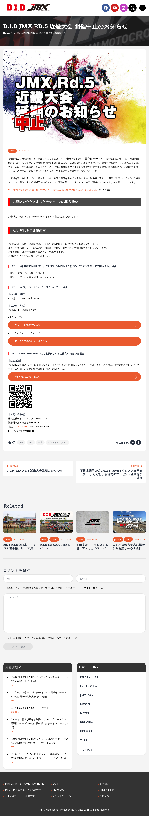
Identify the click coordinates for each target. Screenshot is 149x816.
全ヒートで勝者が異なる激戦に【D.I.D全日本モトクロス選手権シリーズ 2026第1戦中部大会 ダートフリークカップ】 (40, 723)
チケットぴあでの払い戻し (28, 324)
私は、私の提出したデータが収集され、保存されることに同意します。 (43, 638)
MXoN (85, 704)
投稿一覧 (15, 32)
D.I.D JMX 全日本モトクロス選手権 (23, 789)
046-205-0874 (22, 426)
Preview (87, 722)
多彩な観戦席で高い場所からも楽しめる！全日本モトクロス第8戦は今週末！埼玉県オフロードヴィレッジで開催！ (129, 546)
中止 (40, 442)
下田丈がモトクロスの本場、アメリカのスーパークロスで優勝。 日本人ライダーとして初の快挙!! (92, 546)
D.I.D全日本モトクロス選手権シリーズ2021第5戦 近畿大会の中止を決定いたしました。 (53, 189)
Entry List (89, 677)
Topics (86, 749)
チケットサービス (62, 795)
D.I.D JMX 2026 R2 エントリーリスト (30, 708)
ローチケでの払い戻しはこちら (31, 341)
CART (55, 783)
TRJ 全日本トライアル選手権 (19, 795)
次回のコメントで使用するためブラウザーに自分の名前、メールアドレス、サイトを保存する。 (56, 587)
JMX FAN (117, 539)
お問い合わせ (107, 795)
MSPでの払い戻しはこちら (29, 376)
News (12, 150)
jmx (21, 442)
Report (54, 539)
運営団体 (104, 783)
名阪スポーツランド (57, 442)
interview (89, 686)
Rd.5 (31, 442)
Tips (84, 740)
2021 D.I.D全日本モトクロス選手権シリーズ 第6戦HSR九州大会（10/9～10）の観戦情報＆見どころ (19, 546)
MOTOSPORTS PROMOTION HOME (24, 783)
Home (6, 32)
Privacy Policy (107, 789)
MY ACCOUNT (60, 789)
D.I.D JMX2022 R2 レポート (55, 546)
